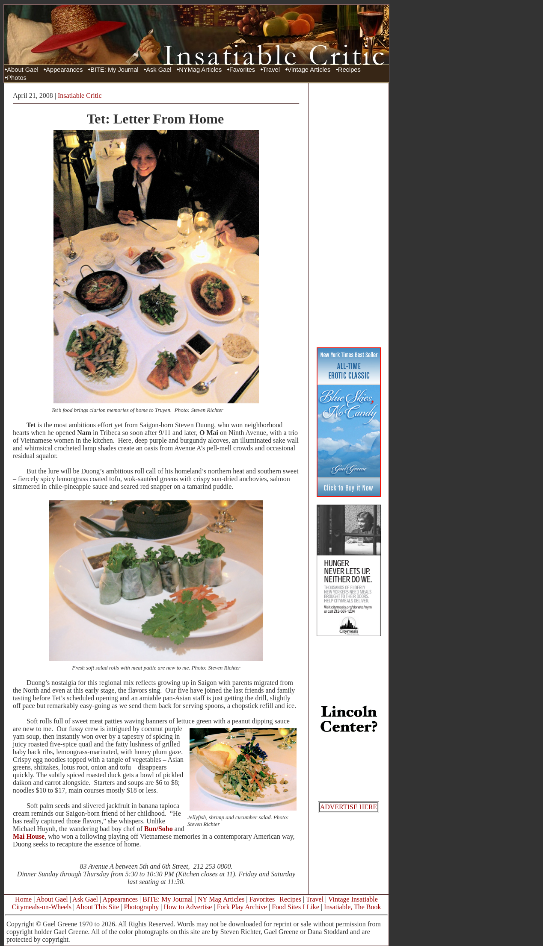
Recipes (349, 69)
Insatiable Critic (80, 95)
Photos (17, 77)
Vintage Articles (309, 69)
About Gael (22, 69)
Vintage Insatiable (353, 899)
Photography (141, 907)
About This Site (97, 907)
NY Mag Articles (221, 899)
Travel (271, 69)
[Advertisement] (348, 215)
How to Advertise (188, 907)
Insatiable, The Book (352, 907)
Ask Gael (158, 69)
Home (23, 899)
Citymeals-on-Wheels (41, 907)
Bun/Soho (158, 828)
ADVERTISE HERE (348, 807)
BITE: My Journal (114, 69)
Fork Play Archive (242, 907)
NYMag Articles (200, 69)
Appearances (64, 69)
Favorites (242, 69)
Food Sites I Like (295, 907)
